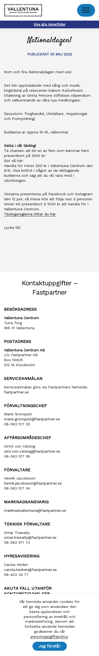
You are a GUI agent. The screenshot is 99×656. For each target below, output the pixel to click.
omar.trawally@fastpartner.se (30, 537)
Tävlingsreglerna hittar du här (30, 214)
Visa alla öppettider (50, 24)
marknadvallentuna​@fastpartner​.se (35, 510)
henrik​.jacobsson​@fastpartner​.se (33, 483)
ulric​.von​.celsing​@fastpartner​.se (32, 451)
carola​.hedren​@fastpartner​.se (30, 569)
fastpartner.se (16, 392)
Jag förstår (50, 646)
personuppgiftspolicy (49, 636)
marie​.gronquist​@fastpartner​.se (32, 419)
